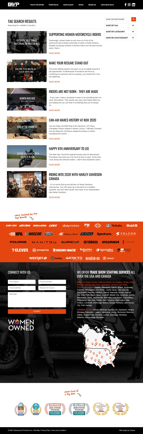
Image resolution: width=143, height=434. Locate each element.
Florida (94, 282)
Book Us (92, 5)
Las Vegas (86, 282)
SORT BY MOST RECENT (117, 38)
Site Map (37, 430)
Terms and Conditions (58, 430)
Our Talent (68, 5)
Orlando (88, 285)
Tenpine (132, 430)
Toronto (89, 310)
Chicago (80, 285)
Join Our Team (107, 5)
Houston (114, 285)
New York (96, 285)
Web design (123, 430)
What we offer (37, 5)
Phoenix (80, 287)
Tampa (126, 282)
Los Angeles (117, 282)
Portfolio (53, 5)
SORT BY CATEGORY (115, 31)
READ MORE (54, 53)
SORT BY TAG (112, 25)
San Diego (123, 285)
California (101, 282)
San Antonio (89, 287)
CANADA (81, 310)
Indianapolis (105, 285)
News (81, 5)
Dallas (131, 282)
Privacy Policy (45, 430)
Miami (108, 282)
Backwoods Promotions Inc (23, 430)
